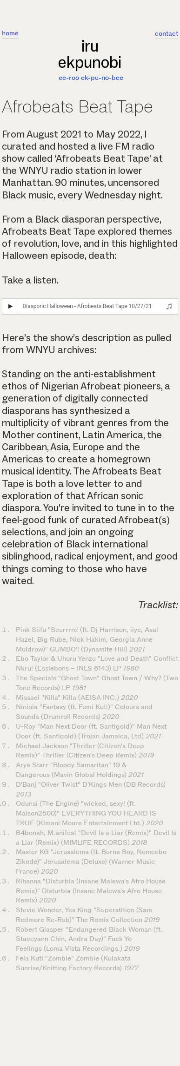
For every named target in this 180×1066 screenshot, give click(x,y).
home (10, 33)
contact (166, 33)
